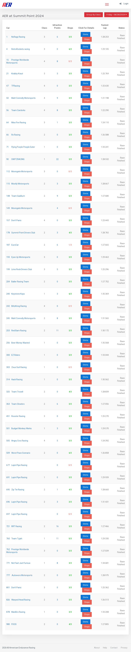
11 (57, 330)
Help (105, 648)
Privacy (124, 648)
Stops (87, 39)
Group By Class (93, 14)
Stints (85, 34)
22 (57, 159)
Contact (113, 648)
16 (57, 526)
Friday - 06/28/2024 (116, 14)
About (97, 648)
